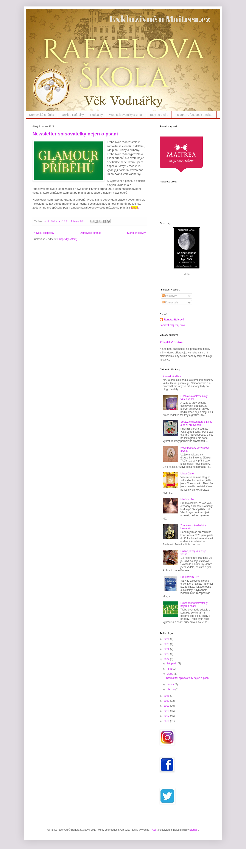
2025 (167, 644)
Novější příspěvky (44, 232)
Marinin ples (188, 499)
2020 (167, 700)
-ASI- (154, 829)
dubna (171, 684)
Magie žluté (187, 473)
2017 (167, 715)
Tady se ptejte (158, 114)
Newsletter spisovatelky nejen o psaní (75, 134)
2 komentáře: (78, 221)
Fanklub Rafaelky (72, 114)
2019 (167, 705)
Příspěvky (169, 295)
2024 (167, 649)
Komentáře (170, 302)
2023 (167, 654)
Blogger (194, 829)
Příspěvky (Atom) (67, 239)
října (170, 668)
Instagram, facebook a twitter (194, 114)
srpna (170, 673)
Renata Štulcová (174, 319)
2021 (167, 695)
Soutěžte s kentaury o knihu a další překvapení (196, 423)
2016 (167, 721)
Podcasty (96, 114)
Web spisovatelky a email (126, 114)
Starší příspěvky (136, 232)
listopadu (172, 663)
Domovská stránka (41, 114)
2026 (167, 638)
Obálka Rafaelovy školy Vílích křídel (194, 398)
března (171, 689)
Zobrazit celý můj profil (172, 325)
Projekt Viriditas (171, 342)
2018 (167, 710)
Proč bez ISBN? (190, 577)
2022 (167, 659)
